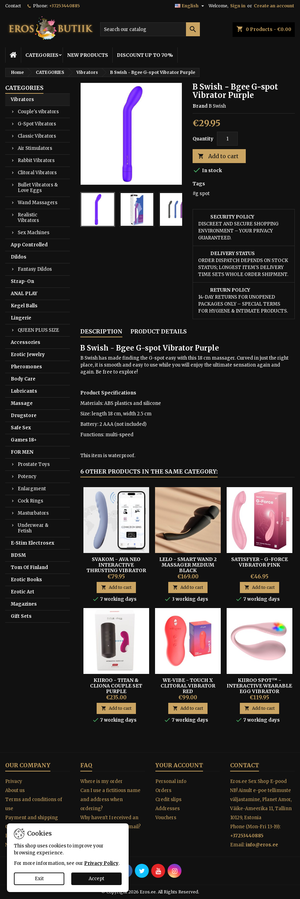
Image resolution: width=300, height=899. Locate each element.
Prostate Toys (34, 464)
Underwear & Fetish (33, 528)
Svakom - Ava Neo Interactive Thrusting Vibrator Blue (116, 567)
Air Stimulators (35, 148)
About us (15, 790)
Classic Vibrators (37, 136)
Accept (96, 879)
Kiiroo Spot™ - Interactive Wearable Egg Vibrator (259, 685)
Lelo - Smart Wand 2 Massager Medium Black (188, 565)
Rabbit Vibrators (36, 160)
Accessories (25, 342)
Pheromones (26, 367)
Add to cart (218, 156)
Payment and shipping (31, 818)
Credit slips (168, 799)
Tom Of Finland (29, 567)
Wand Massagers (37, 203)
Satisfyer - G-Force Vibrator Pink (259, 562)
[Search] (150, 29)
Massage (22, 403)
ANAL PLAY (24, 294)
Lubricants (24, 391)
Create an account (274, 5)
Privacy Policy (101, 863)
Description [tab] (101, 331)
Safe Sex (21, 428)
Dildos (18, 257)
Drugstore (24, 415)
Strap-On (22, 281)
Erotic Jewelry (28, 355)
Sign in (237, 5)
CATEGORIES (41, 55)
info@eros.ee (262, 845)
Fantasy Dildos (35, 269)
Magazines (24, 604)
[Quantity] (227, 139)
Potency (27, 476)
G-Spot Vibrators (37, 124)
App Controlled (29, 245)
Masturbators (33, 513)
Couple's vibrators (38, 112)
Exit (39, 879)
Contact (13, 5)
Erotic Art (22, 592)
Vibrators (22, 99)
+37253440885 (64, 5)
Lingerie (21, 318)
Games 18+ (24, 440)
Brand (200, 106)
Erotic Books (26, 580)
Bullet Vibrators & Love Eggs (38, 187)
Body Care (23, 379)
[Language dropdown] (190, 6)
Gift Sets (21, 616)
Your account (179, 765)
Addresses (167, 809)
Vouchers (165, 818)
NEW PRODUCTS (87, 55)
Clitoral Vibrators (37, 173)
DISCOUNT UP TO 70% (145, 55)
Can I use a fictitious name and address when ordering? (110, 799)
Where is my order (101, 781)
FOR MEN (22, 452)
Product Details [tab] (158, 331)
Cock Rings (30, 501)
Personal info (170, 781)
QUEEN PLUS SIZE (38, 330)
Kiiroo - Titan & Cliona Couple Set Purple (116, 685)
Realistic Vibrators (28, 217)
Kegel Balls (24, 306)
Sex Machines (33, 233)
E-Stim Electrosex (32, 543)
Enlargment (32, 489)
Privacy (13, 781)
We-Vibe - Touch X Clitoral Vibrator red (188, 685)
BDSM (18, 555)
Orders (163, 790)
